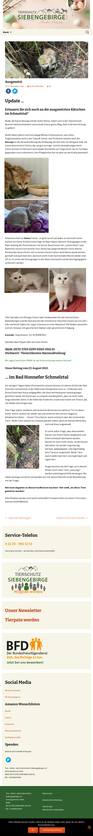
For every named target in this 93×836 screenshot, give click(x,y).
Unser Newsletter (23, 610)
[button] (8, 91)
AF (50, 86)
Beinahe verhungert (18, 518)
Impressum (47, 793)
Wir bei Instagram (12, 697)
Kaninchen (9, 724)
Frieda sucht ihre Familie (72, 518)
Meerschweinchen (13, 730)
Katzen (8, 717)
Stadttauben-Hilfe (13, 737)
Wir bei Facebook (12, 690)
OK (33, 830)
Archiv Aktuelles (36, 86)
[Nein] (89, 827)
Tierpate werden (22, 620)
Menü (6, 32)
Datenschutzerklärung (52, 800)
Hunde (8, 711)
